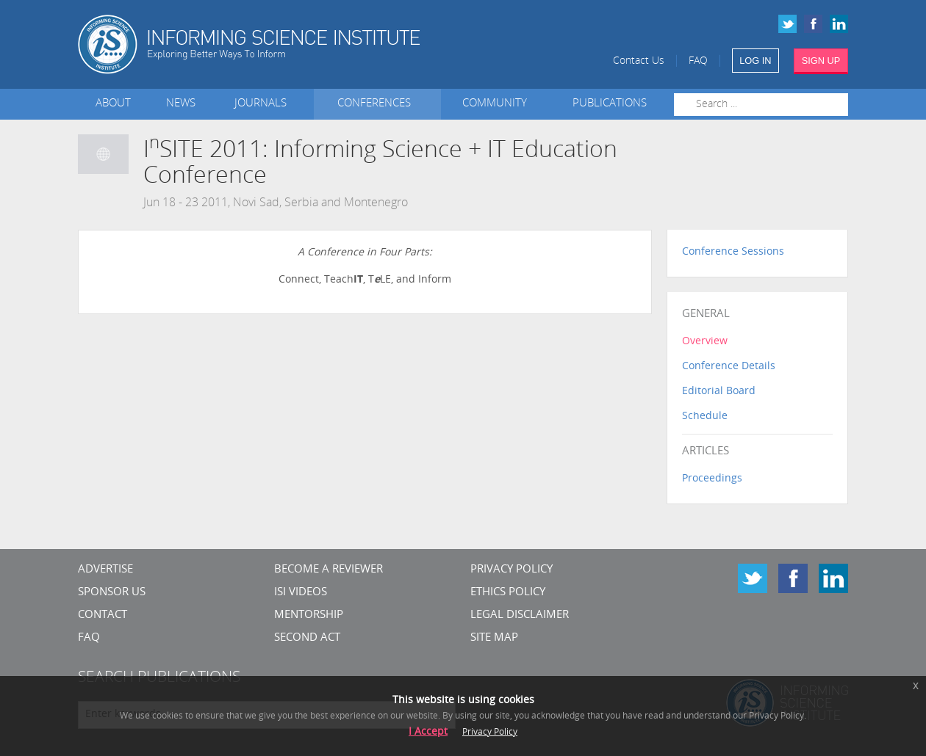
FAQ (698, 61)
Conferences (377, 103)
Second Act (307, 638)
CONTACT (102, 615)
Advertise (105, 569)
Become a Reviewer (328, 569)
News (180, 103)
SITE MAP (494, 638)
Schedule (705, 416)
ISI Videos (300, 592)
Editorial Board (718, 391)
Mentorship (308, 615)
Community (494, 103)
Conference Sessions (733, 252)
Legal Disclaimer (519, 615)
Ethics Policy (507, 592)
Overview (705, 341)
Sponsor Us (112, 592)
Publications (610, 103)
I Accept (428, 732)
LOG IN (755, 60)
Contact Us (638, 61)
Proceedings (712, 478)
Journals (263, 103)
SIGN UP (821, 60)
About (113, 103)
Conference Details (728, 366)
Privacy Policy (511, 569)
